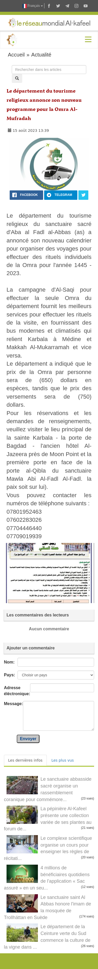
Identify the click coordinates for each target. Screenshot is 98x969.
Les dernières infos (25, 760)
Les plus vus (62, 760)
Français (32, 6)
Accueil (16, 55)
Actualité (41, 55)
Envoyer (28, 738)
